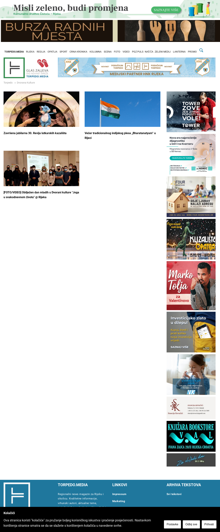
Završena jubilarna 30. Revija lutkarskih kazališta (35, 133)
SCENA (108, 51)
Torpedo (8, 82)
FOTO (117, 51)
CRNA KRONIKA (78, 51)
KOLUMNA (95, 51)
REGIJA (41, 51)
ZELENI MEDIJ (163, 51)
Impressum (119, 494)
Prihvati (209, 524)
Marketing (118, 501)
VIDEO (126, 51)
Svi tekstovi (174, 494)
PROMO (192, 51)
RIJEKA (30, 51)
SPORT (63, 51)
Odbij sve (191, 524)
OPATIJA (52, 51)
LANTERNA (179, 51)
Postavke (172, 524)
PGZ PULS (137, 51)
